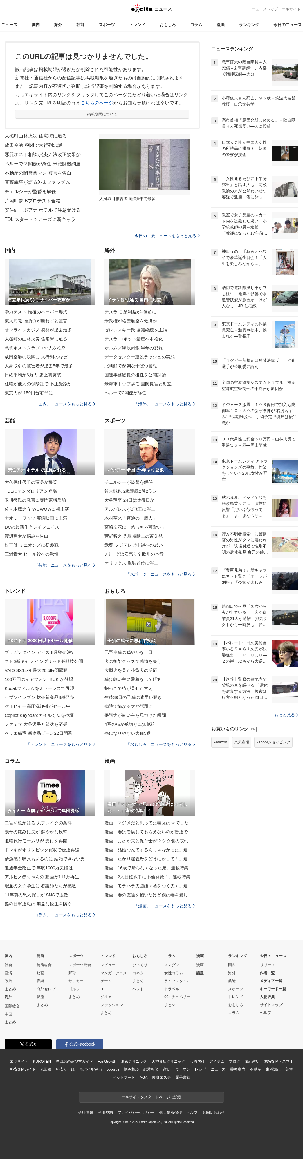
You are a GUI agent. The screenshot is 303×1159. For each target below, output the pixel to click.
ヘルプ (265, 1013)
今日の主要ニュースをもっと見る (167, 235)
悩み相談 (131, 1069)
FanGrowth (107, 1061)
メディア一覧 (271, 981)
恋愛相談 (150, 1069)
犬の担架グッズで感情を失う (133, 661)
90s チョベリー (177, 997)
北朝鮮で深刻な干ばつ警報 (130, 365)
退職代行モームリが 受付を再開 (36, 840)
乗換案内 (237, 1069)
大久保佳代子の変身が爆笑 (31, 482)
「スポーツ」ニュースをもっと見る (160, 574)
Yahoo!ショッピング (273, 742)
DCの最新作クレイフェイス (32, 527)
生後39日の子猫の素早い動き (133, 697)
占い (167, 1069)
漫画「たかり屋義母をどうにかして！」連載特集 (149, 858)
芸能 (80, 24)
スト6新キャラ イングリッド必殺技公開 (44, 661)
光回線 (45, 1069)
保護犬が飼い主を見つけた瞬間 (135, 715)
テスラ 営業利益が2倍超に (130, 311)
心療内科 (197, 1061)
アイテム (216, 1061)
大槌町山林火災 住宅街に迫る (36, 135)
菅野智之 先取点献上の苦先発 (133, 536)
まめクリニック (134, 1061)
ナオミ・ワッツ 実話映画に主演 (36, 518)
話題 (200, 973)
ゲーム (106, 981)
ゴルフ (74, 989)
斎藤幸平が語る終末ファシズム (37, 182)
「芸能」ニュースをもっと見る (64, 565)
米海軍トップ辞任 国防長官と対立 (138, 383)
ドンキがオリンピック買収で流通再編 (42, 849)
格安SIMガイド (22, 1069)
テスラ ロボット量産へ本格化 (133, 338)
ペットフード (124, 1077)
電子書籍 (183, 1077)
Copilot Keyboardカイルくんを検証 (39, 715)
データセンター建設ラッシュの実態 (139, 356)
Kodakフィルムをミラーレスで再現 (39, 688)
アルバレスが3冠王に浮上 (129, 509)
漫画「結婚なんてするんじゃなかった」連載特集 (149, 849)
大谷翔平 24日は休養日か (129, 500)
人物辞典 (267, 997)
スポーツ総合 (79, 965)
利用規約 (105, 1112)
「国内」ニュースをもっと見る (64, 404)
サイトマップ (271, 1005)
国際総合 (12, 1006)
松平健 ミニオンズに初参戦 (32, 545)
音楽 (40, 981)
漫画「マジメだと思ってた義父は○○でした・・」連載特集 (149, 822)
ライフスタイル (177, 981)
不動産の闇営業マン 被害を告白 (38, 173)
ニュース (9, 24)
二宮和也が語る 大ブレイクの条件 (38, 822)
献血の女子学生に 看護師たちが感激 (40, 885)
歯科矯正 (273, 1069)
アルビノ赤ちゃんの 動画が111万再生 (42, 876)
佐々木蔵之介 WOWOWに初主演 (37, 509)
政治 (8, 981)
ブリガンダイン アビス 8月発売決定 (40, 652)
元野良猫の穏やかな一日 (128, 652)
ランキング (249, 24)
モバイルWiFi (90, 1069)
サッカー (76, 981)
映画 (40, 973)
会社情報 (85, 1112)
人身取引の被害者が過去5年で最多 (39, 365)
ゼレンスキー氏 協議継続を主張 (135, 329)
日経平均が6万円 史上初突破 (33, 374)
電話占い (252, 1061)
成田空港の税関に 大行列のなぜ (36, 356)
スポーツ (107, 24)
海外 (58, 24)
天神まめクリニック (168, 1061)
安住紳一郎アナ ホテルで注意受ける (43, 210)
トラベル (171, 989)
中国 (8, 1014)
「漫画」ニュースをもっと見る (164, 906)
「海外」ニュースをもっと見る (164, 404)
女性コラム (173, 973)
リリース (267, 965)
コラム (196, 24)
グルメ (106, 997)
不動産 (255, 1069)
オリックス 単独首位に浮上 (131, 563)
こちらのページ (97, 102)
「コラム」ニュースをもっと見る (62, 915)
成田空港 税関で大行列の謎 (33, 145)
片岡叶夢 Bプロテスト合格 (33, 200)
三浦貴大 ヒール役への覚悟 (32, 554)
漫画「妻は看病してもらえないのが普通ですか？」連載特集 (149, 831)
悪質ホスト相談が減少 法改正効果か (43, 154)
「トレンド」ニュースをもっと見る (60, 744)
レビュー (108, 965)
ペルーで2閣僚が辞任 (125, 392)
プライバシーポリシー (136, 1112)
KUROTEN (42, 1061)
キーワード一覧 (273, 989)
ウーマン (182, 1069)
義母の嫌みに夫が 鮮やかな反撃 (36, 831)
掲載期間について (102, 114)
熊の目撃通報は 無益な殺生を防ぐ (38, 903)
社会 (8, 965)
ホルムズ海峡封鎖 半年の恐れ (133, 347)
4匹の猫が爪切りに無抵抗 (129, 724)
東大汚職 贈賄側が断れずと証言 (36, 320)
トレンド (137, 24)
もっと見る (286, 714)
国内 (36, 24)
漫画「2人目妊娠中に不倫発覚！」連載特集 (147, 876)
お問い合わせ (213, 1112)
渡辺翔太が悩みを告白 (26, 536)
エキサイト (291, 9)
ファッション (111, 1005)
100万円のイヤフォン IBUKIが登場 (39, 679)
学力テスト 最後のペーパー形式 (36, 311)
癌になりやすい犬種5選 (127, 733)
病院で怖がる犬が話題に (128, 706)
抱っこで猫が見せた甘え (128, 688)
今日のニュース (287, 24)
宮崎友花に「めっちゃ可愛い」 (135, 527)
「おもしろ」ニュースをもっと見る (160, 744)
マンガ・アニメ (113, 973)
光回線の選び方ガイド (74, 1061)
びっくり (139, 965)
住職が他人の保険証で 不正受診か (38, 383)
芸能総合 (44, 965)
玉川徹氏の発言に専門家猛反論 (35, 500)
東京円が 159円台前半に (29, 392)
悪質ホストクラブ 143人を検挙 (35, 347)
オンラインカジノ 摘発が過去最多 (38, 329)
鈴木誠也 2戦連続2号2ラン (130, 491)
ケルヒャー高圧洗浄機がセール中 (38, 706)
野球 (72, 973)
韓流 (40, 997)
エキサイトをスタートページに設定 (151, 1097)
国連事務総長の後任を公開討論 (135, 374)
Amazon (220, 742)
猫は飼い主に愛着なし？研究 (133, 679)
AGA (143, 1077)
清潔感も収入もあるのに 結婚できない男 (45, 858)
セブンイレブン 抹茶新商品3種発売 (39, 697)
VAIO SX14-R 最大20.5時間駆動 (36, 670)
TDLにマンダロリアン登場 (31, 491)
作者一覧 (267, 973)
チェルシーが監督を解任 (30, 191)
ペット (138, 989)
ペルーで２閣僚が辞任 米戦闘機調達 (43, 163)
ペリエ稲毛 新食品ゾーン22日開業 (38, 733)
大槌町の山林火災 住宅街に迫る (36, 338)
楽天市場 (241, 742)
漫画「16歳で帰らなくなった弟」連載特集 (146, 867)
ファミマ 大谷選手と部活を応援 (36, 724)
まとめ (10, 989)
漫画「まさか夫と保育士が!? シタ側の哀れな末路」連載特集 (149, 840)
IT (102, 989)
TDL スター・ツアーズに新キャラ (40, 219)
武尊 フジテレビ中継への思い (133, 545)
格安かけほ (65, 1069)
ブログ (234, 1061)
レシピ (200, 1069)
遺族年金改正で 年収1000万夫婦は (39, 867)
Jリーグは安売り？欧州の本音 (134, 554)
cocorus (112, 1069)
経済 (8, 973)
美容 (289, 1069)
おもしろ (168, 24)
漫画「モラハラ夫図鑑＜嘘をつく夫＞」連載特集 (149, 885)
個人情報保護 (170, 1112)
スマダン (171, 965)
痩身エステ (161, 1077)
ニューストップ (265, 9)
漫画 (221, 24)
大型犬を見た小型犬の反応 (130, 670)
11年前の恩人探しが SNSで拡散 (36, 894)
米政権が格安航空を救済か (130, 320)
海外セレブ (46, 989)
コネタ (138, 973)
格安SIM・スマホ (278, 1061)
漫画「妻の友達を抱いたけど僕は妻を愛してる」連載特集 (149, 894)
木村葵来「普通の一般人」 (130, 518)
